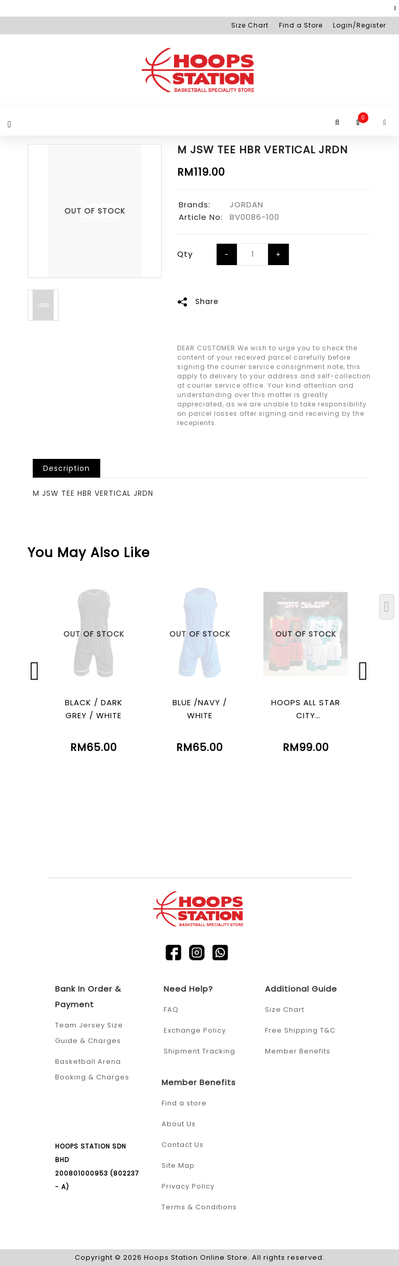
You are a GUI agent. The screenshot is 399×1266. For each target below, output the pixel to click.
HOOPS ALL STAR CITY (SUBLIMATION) (305, 709)
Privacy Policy (188, 1186)
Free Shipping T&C (300, 1030)
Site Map (178, 1165)
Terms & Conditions (199, 1207)
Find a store (184, 1103)
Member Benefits (297, 1051)
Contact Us (183, 1145)
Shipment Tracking (199, 1051)
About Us (179, 1124)
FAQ (171, 1009)
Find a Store (301, 25)
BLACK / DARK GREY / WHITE (94, 709)
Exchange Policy (195, 1030)
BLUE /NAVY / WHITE (199, 709)
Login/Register (359, 25)
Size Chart (250, 25)
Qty (185, 253)
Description (66, 468)
